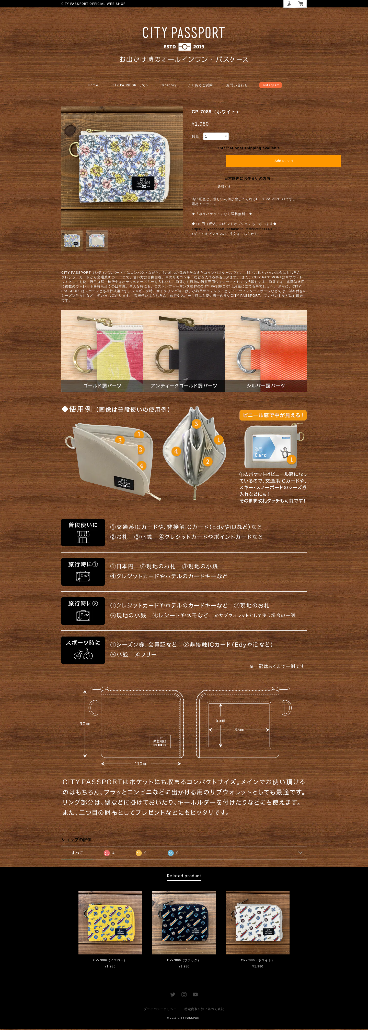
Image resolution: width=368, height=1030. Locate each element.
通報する (224, 188)
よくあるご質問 (200, 86)
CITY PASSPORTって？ (130, 86)
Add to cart (283, 162)
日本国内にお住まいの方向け (249, 180)
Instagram (271, 86)
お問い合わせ (237, 86)
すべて (77, 854)
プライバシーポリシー (160, 1010)
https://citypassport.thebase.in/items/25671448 (232, 230)
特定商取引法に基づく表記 (204, 1010)
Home (93, 86)
